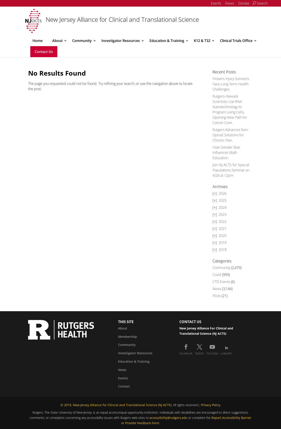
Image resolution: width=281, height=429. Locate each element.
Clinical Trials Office (236, 40)
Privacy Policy (210, 405)
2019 (223, 242)
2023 (223, 214)
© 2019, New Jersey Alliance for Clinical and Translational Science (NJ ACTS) (116, 405)
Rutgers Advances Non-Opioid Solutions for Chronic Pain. (231, 135)
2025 (223, 200)
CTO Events (221, 281)
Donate (243, 3)
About (57, 40)
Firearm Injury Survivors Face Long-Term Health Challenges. (231, 84)
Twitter (199, 353)
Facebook (186, 353)
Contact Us (44, 51)
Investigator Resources (120, 40)
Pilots (217, 295)
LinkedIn (226, 353)
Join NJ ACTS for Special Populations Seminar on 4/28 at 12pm (231, 170)
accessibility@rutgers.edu (168, 418)
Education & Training (167, 40)
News (229, 3)
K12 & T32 (202, 40)
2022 (223, 221)
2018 (223, 249)
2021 (223, 228)
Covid (217, 274)
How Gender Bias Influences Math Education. (226, 152)
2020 (223, 235)
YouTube (212, 353)
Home (37, 40)
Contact (124, 386)
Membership (127, 336)
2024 (223, 207)
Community (82, 40)
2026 (223, 193)
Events (216, 3)
